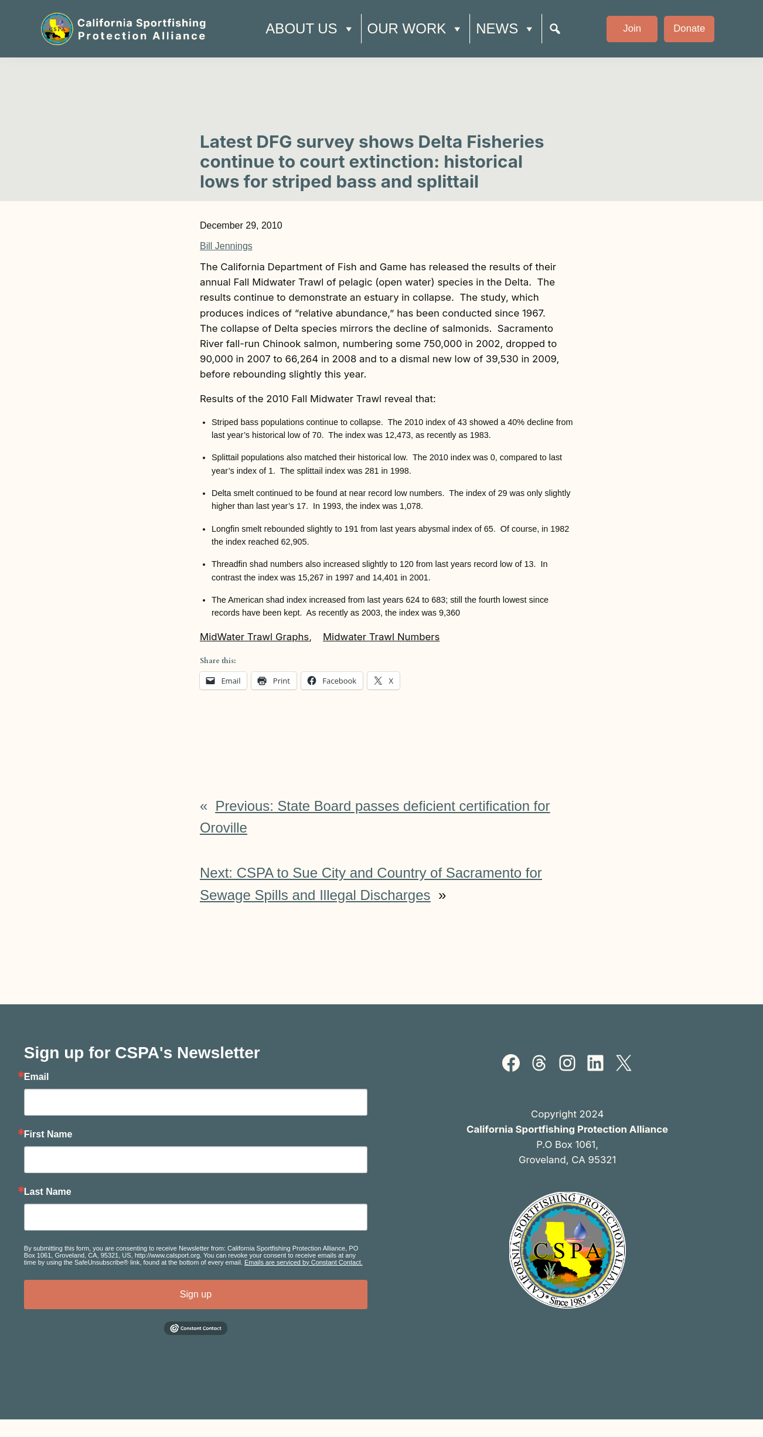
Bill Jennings (226, 246)
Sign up (196, 1294)
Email (36, 1077)
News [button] (506, 28)
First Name (48, 1134)
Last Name (47, 1192)
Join (632, 28)
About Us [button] (310, 28)
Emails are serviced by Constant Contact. (303, 1262)
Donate (689, 28)
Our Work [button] (415, 28)
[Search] (555, 28)
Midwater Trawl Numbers (381, 637)
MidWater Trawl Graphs (254, 637)
